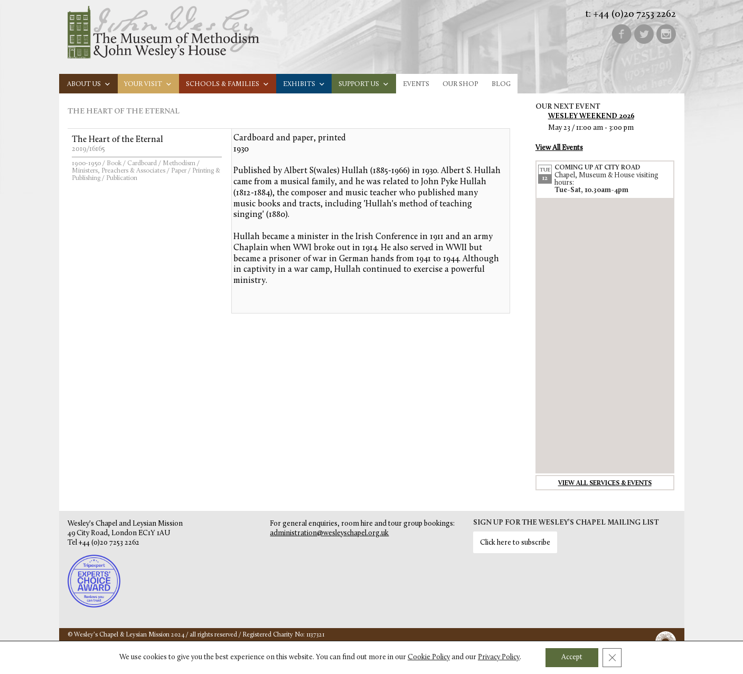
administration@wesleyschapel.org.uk (329, 533)
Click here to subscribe (515, 543)
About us (89, 84)
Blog (501, 84)
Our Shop (460, 84)
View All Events (559, 148)
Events (416, 84)
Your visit (148, 84)
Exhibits (304, 84)
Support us (363, 84)
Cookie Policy (429, 657)
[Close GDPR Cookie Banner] (612, 657)
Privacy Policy (499, 657)
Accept (571, 657)
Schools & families (227, 84)
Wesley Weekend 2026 (591, 116)
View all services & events (605, 483)
